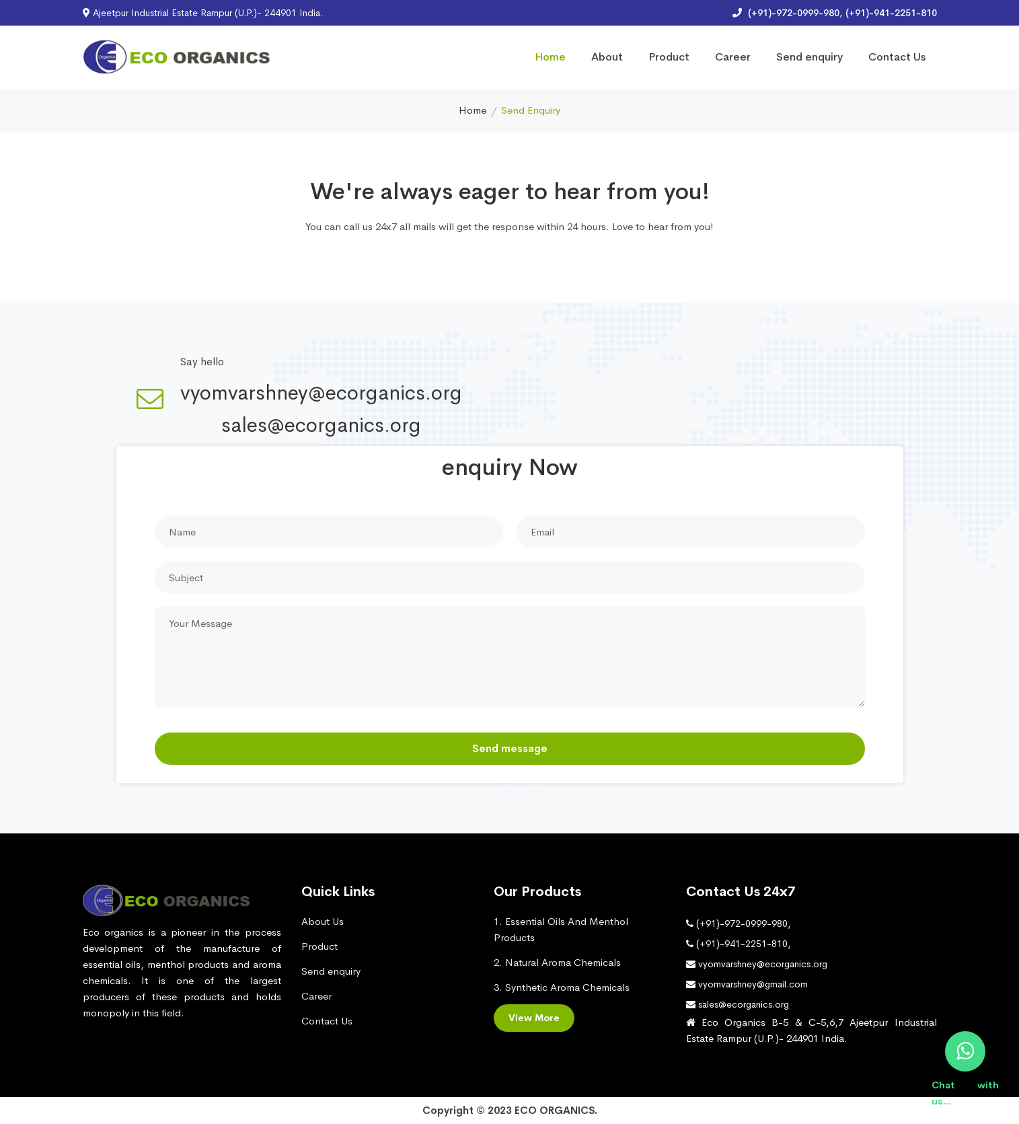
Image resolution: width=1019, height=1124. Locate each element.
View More (534, 1018)
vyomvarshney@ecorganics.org (321, 394)
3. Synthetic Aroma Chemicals (562, 987)
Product (668, 57)
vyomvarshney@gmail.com (747, 984)
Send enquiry (809, 57)
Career (733, 57)
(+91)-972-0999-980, (738, 923)
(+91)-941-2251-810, (738, 944)
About (607, 57)
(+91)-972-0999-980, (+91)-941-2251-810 (834, 13)
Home (550, 57)
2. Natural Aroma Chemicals (557, 962)
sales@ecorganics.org (321, 426)
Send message (510, 749)
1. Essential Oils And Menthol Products (561, 929)
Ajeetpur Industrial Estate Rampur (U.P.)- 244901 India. (203, 13)
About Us (322, 921)
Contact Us (897, 57)
